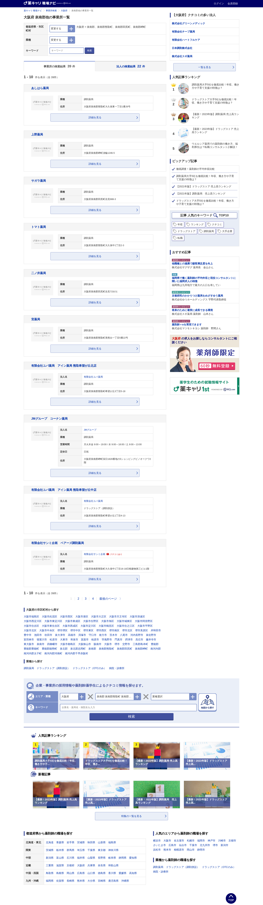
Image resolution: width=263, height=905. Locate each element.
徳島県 (102, 873)
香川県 (112, 873)
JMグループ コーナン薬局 (49, 418)
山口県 (91, 873)
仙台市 (183, 845)
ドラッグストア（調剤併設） (53, 668)
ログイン (219, 3)
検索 (89, 50)
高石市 (139, 639)
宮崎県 (102, 880)
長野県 (102, 857)
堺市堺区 (62, 630)
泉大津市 (60, 634)
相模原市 (179, 849)
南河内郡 (155, 648)
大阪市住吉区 (31, 625)
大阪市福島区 (31, 616)
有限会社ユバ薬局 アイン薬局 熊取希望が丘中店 (63, 489)
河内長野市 (136, 634)
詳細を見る (95, 117)
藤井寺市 (151, 639)
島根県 (60, 873)
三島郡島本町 (140, 644)
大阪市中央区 (47, 630)
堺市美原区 (141, 630)
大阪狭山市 (84, 644)
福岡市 (201, 840)
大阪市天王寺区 (118, 616)
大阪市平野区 (145, 625)
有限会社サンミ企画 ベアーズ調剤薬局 (57, 543)
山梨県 (91, 857)
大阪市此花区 (49, 616)
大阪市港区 (81, 616)
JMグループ (90, 430)
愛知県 (133, 857)
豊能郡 (155, 644)
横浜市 (157, 840)
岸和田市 (156, 630)
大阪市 (108, 644)
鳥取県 (50, 873)
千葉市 (193, 845)
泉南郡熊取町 (106, 648)
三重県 (50, 865)
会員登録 (233, 3)
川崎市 (222, 840)
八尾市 (124, 634)
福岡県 (50, 880)
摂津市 (129, 639)
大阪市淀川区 (88, 625)
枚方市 (103, 634)
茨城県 (50, 850)
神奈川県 (113, 850)
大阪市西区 (66, 616)
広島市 (172, 845)
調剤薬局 (29, 668)
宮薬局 (35, 319)
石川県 (70, 857)
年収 (180, 224)
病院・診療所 (116, 668)
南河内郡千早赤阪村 (76, 653)
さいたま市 (159, 845)
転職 (180, 237)
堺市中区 (75, 630)
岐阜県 (112, 857)
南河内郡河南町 (53, 653)
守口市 (92, 634)
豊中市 (27, 634)
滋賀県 (60, 865)
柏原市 (95, 639)
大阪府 (64, 10)
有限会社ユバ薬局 (93, 377)
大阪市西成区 (70, 625)
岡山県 (70, 873)
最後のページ (108, 598)
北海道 (50, 842)
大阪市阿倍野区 (144, 621)
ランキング (197, 224)
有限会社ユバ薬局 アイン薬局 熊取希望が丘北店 (63, 365)
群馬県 (70, 850)
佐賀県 (60, 880)
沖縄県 (125, 880)
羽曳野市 (107, 639)
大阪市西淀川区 (33, 621)
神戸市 (211, 840)
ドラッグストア (186, 231)
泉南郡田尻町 (124, 648)
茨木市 (113, 634)
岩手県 (70, 842)
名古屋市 (179, 840)
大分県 (91, 880)
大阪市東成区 (72, 621)
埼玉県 (81, 850)
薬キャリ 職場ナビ (33, 10)
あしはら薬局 (40, 88)
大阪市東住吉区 (51, 625)
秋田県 (91, 842)
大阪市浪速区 (137, 616)
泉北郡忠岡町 (78, 648)
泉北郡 (64, 648)
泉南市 (40, 644)
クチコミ (217, 224)
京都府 (70, 865)
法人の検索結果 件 (130, 66)
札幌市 (191, 840)
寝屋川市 (42, 639)
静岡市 (201, 849)
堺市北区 (127, 630)
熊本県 (81, 880)
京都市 (232, 840)
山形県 (102, 842)
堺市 (117, 644)
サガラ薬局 (38, 180)
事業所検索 (51, 10)
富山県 (60, 857)
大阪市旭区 (107, 621)
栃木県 (60, 850)
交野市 (126, 644)
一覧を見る (204, 67)
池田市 (38, 634)
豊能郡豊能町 (31, 648)
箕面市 (85, 639)
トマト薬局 (38, 226)
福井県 (81, 857)
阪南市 (97, 644)
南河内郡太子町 (33, 653)
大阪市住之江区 (126, 625)
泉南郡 (92, 648)
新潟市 (224, 845)
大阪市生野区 (90, 621)
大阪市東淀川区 (53, 621)
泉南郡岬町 (141, 648)
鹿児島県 (113, 880)
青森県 (60, 842)
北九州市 (205, 845)
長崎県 (70, 880)
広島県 (81, 873)
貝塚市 (82, 634)
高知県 (133, 873)
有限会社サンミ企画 (94, 554)
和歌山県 (113, 865)
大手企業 (227, 231)
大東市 (64, 639)
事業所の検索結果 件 (59, 66)
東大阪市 (29, 644)
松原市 (53, 639)
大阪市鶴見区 (106, 625)
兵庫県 (91, 865)
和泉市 (74, 639)
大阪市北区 (30, 630)
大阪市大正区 (98, 616)
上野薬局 (37, 134)
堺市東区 (88, 630)
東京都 (102, 850)
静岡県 (122, 857)
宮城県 (81, 842)
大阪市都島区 (67, 644)
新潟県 (50, 857)
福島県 (112, 842)
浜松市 (157, 849)
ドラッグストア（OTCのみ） (89, 668)
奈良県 (102, 865)
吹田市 (48, 634)
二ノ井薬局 (38, 273)
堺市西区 (101, 630)
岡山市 (191, 849)
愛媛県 (122, 873)
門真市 (118, 639)
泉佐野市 (151, 634)
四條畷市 (52, 644)
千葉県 (91, 850)
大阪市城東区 (124, 621)
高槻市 (72, 634)
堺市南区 (114, 630)
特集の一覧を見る (131, 816)
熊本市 (167, 849)
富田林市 (29, 639)
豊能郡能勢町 (49, 648)
